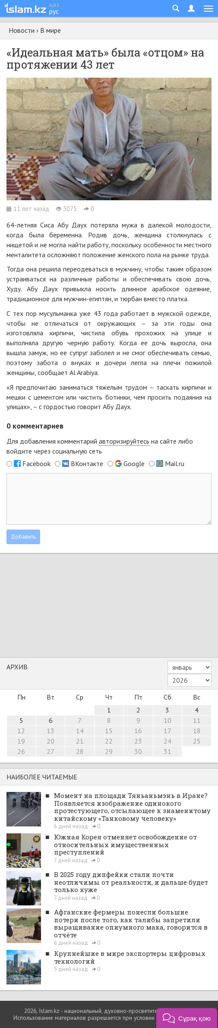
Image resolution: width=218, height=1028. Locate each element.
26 (21, 751)
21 (80, 741)
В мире (50, 30)
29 (109, 751)
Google (134, 463)
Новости (22, 30)
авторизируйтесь (124, 441)
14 (80, 730)
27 (50, 751)
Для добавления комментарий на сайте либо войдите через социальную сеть (99, 446)
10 (167, 720)
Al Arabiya (84, 372)
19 (21, 741)
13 (50, 730)
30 (138, 751)
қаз (54, 4)
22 (109, 741)
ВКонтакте (87, 463)
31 (167, 751)
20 (50, 741)
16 (138, 730)
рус (54, 11)
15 (109, 730)
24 (167, 741)
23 (138, 741)
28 (80, 751)
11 (197, 720)
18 (197, 730)
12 (21, 730)
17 (167, 730)
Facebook (36, 463)
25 (197, 741)
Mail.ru (174, 463)
